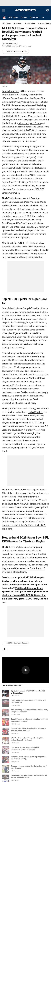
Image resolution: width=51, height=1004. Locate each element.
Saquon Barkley (39, 312)
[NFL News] (13, 17)
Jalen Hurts (23, 123)
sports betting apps (19, 237)
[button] (43, 17)
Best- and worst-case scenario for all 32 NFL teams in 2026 (28, 701)
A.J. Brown (35, 123)
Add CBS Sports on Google (17, 51)
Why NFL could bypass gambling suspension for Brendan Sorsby (29, 758)
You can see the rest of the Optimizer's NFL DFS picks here (24, 525)
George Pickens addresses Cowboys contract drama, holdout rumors (29, 776)
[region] (25, 670)
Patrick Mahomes (10, 91)
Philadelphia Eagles (30, 102)
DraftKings (27, 212)
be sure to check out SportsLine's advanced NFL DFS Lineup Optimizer (23, 189)
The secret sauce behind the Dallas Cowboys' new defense (29, 767)
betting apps (11, 212)
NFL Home (6, 23)
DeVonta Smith (9, 126)
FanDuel (41, 212)
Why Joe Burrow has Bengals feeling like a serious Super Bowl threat (27, 739)
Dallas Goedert (35, 412)
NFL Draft (18, 23)
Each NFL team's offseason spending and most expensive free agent (29, 720)
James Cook (8, 374)
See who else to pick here (22, 403)
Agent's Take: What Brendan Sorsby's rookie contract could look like (28, 729)
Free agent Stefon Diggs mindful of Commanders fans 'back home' (25, 748)
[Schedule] (34, 17)
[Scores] (23, 17)
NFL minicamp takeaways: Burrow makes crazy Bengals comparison (29, 711)
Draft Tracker (30, 23)
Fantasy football (22, 253)
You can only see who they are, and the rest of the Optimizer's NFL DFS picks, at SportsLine (25, 568)
